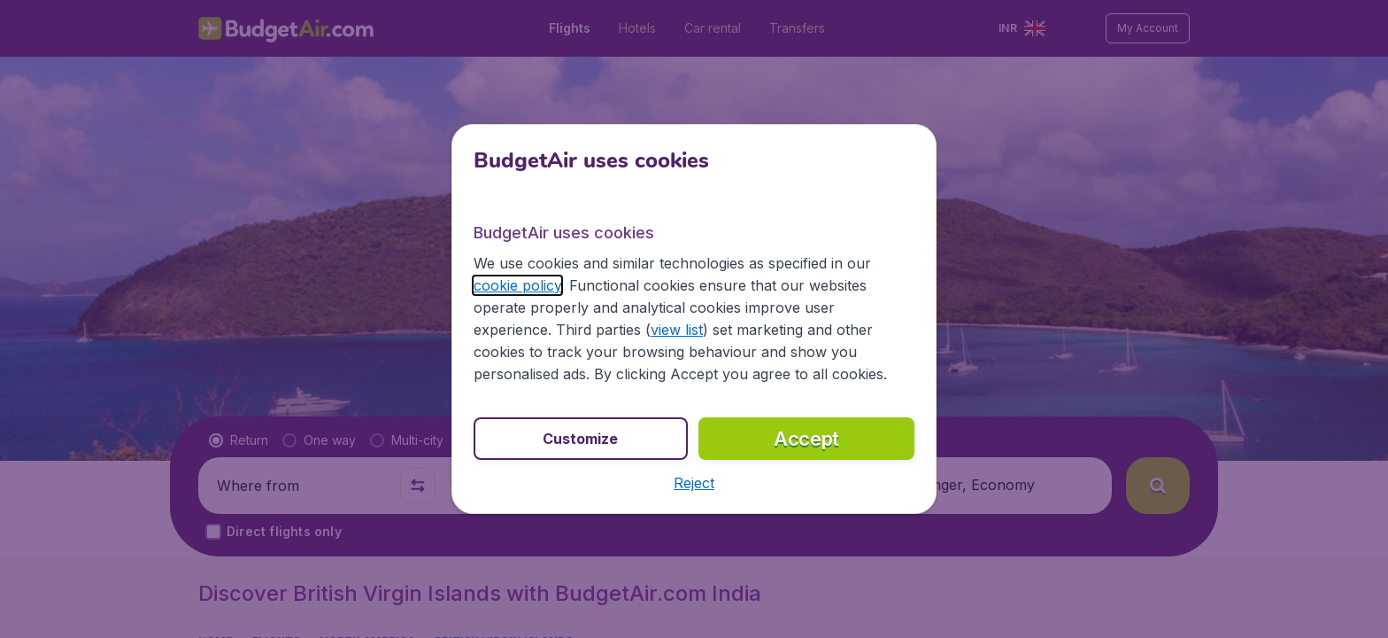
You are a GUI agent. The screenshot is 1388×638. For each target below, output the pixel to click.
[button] (694, 483)
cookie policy (517, 285)
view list (677, 329)
